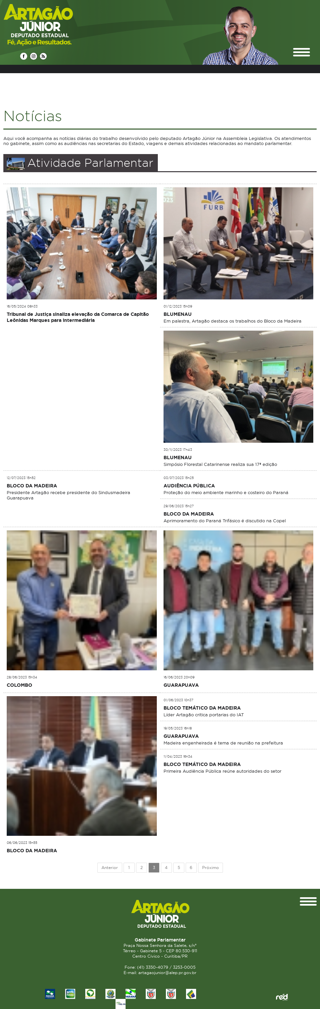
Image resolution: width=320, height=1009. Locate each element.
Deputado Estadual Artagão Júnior (54, 24)
